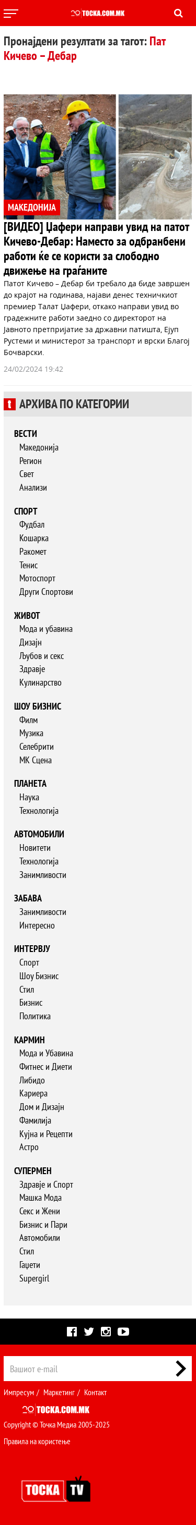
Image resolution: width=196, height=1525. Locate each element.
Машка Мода (40, 1197)
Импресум (19, 1392)
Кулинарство (40, 682)
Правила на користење (37, 1441)
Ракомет (33, 551)
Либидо (32, 1080)
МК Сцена (35, 760)
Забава (28, 898)
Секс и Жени (39, 1211)
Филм (28, 720)
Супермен (33, 1171)
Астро (29, 1147)
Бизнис (30, 1002)
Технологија (39, 810)
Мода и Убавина (46, 1053)
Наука (29, 797)
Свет (26, 474)
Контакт (95, 1392)
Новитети (35, 847)
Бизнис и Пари (43, 1224)
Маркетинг (59, 1392)
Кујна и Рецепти (46, 1134)
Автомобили (39, 834)
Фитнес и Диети (45, 1066)
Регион (30, 461)
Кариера (33, 1093)
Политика (35, 1016)
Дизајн (30, 642)
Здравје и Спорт (46, 1184)
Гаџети (29, 1265)
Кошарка (34, 538)
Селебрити (36, 746)
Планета (30, 783)
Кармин (29, 1040)
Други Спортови (46, 591)
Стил (26, 989)
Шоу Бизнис (39, 976)
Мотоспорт (37, 578)
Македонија (39, 447)
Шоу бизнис (37, 706)
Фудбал (31, 524)
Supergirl (34, 1278)
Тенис (28, 565)
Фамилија (35, 1120)
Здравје (32, 669)
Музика (31, 733)
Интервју (32, 949)
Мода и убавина (46, 629)
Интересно (37, 925)
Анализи (33, 487)
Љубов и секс (41, 656)
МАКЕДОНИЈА (32, 207)
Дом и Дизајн (41, 1107)
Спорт (26, 511)
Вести (25, 434)
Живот (27, 615)
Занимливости (42, 875)
